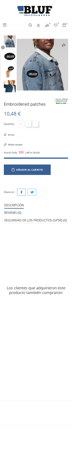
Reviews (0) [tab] (12, 213)
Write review (14, 144)
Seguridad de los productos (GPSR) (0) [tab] (35, 220)
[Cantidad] (21, 124)
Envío (10, 134)
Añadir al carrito (27, 169)
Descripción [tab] (14, 205)
